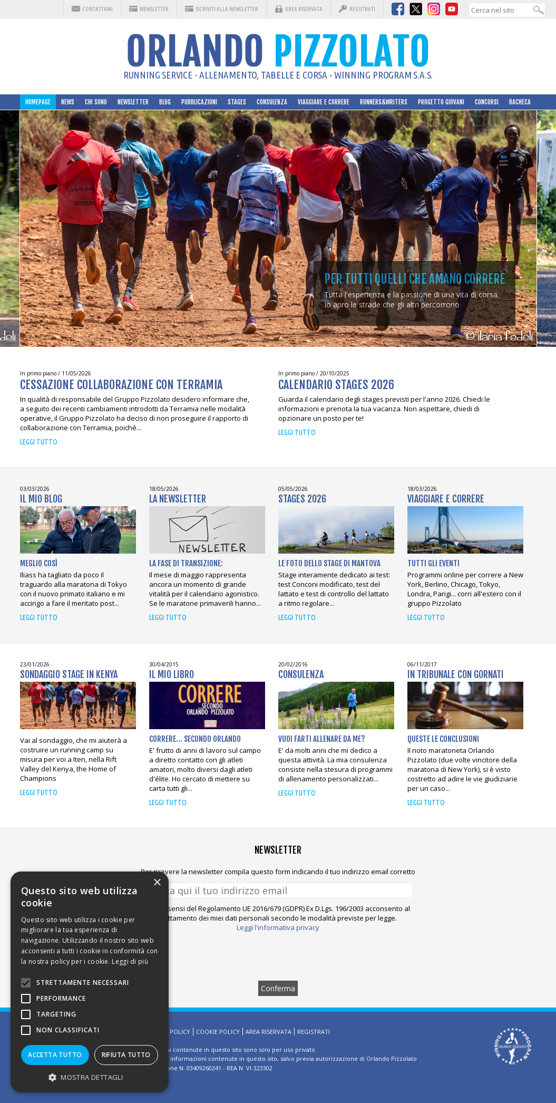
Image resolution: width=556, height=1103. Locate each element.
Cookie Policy (218, 1032)
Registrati (362, 9)
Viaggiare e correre (323, 102)
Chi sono (96, 102)
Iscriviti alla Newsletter (227, 9)
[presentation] (278, 955)
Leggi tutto (38, 442)
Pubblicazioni (199, 102)
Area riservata (304, 9)
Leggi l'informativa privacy (278, 927)
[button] (89, 1077)
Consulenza (272, 102)
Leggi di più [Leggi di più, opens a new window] (130, 961)
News (67, 102)
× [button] (157, 883)
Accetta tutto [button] (55, 1054)
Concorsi (487, 102)
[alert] (90, 982)
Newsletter (154, 9)
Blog (165, 102)
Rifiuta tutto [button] (126, 1054)
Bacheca (520, 102)
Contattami (97, 9)
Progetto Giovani (441, 102)
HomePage (38, 102)
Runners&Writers (383, 102)
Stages (237, 102)
